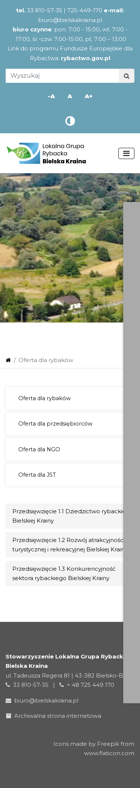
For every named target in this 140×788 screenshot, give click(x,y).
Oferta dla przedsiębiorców (55, 423)
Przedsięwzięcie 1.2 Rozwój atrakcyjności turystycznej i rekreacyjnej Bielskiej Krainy (70, 544)
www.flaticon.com (109, 753)
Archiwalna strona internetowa (55, 715)
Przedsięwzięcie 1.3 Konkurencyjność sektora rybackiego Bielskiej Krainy (63, 573)
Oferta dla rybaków (44, 398)
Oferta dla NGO (39, 449)
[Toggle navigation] (126, 153)
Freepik (108, 743)
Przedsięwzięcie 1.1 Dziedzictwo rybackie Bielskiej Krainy (69, 516)
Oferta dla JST (37, 474)
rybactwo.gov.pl (85, 58)
